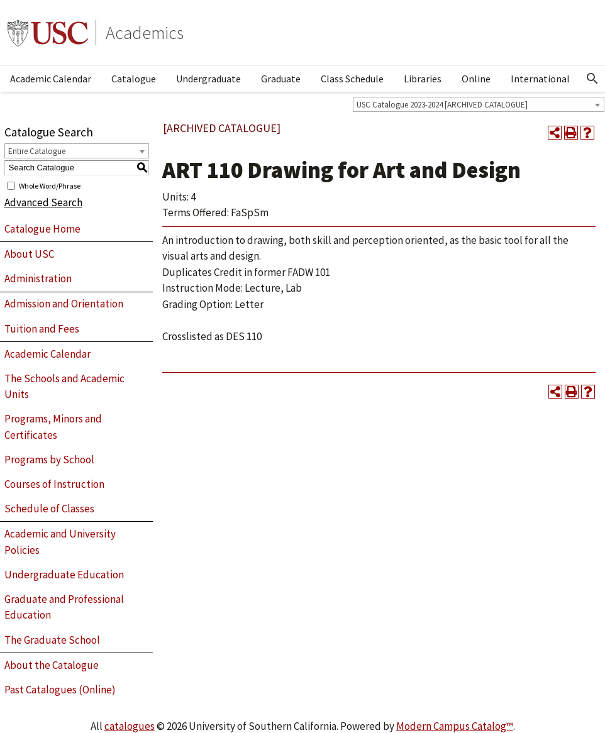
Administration (38, 278)
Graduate (281, 78)
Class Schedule (352, 78)
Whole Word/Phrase (49, 185)
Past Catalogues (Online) (60, 690)
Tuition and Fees (41, 329)
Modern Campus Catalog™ (454, 726)
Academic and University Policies (60, 542)
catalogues (129, 726)
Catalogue (133, 78)
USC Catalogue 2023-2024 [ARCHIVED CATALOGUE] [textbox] (442, 104)
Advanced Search (43, 202)
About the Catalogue (51, 665)
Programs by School (49, 459)
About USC (29, 254)
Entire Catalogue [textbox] (36, 151)
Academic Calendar (50, 78)
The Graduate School (52, 640)
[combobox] (478, 104)
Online (476, 78)
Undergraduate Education (64, 574)
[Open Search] (592, 78)
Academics (145, 32)
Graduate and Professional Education (64, 607)
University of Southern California (48, 33)
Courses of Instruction (54, 484)
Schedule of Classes (49, 508)
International (540, 78)
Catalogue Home (42, 229)
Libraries (422, 78)
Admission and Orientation (63, 304)
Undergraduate (208, 78)
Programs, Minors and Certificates (53, 427)
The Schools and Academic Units (64, 387)
